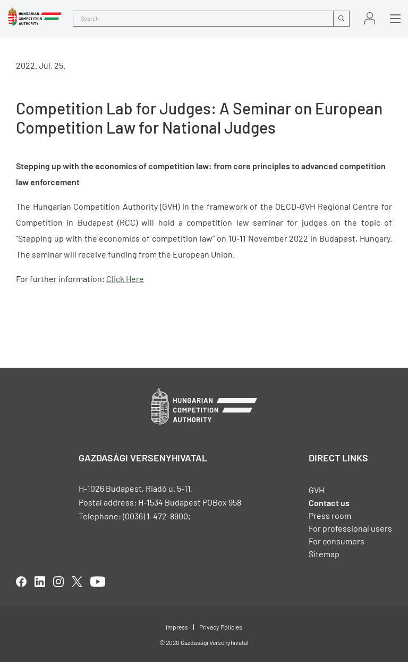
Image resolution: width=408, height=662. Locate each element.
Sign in (369, 18)
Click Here (125, 279)
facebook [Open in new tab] (21, 581)
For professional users (350, 528)
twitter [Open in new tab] (77, 581)
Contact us (329, 503)
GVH (316, 490)
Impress (177, 627)
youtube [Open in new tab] (97, 581)
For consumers (336, 541)
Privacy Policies (220, 627)
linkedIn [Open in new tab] (40, 581)
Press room (330, 515)
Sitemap (324, 554)
